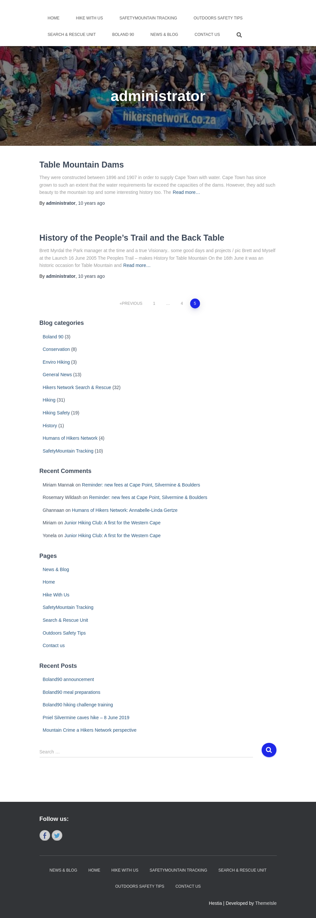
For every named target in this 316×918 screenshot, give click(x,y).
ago (91, 203)
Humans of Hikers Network (70, 438)
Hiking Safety (56, 412)
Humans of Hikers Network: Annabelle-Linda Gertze (125, 510)
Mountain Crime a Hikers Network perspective (90, 730)
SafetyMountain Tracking (148, 18)
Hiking (49, 400)
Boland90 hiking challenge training (78, 704)
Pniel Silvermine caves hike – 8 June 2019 (86, 717)
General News (57, 374)
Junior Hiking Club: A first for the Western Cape (112, 522)
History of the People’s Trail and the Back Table (132, 237)
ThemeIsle (265, 903)
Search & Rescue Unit (72, 34)
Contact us (207, 34)
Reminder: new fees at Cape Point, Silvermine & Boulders (141, 484)
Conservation (56, 349)
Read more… (186, 192)
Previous (132, 303)
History (50, 425)
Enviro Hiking (56, 362)
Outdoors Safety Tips (218, 18)
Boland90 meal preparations (72, 692)
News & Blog (164, 34)
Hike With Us (89, 18)
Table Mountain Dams (82, 164)
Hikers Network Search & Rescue (77, 387)
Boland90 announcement (68, 679)
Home (54, 18)
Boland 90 (123, 34)
